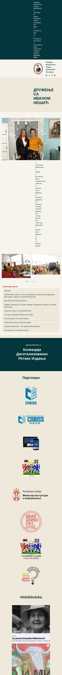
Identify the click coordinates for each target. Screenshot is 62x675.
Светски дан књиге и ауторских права (17, 322)
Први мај (7, 291)
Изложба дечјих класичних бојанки (16, 318)
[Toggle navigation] (35, 68)
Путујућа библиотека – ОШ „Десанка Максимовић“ (22, 326)
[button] (26, 281)
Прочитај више (36, 56)
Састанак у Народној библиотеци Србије (18, 315)
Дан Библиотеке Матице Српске (15, 301)
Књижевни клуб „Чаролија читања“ (16, 330)
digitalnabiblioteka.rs (33, 345)
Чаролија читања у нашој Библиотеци (17, 311)
